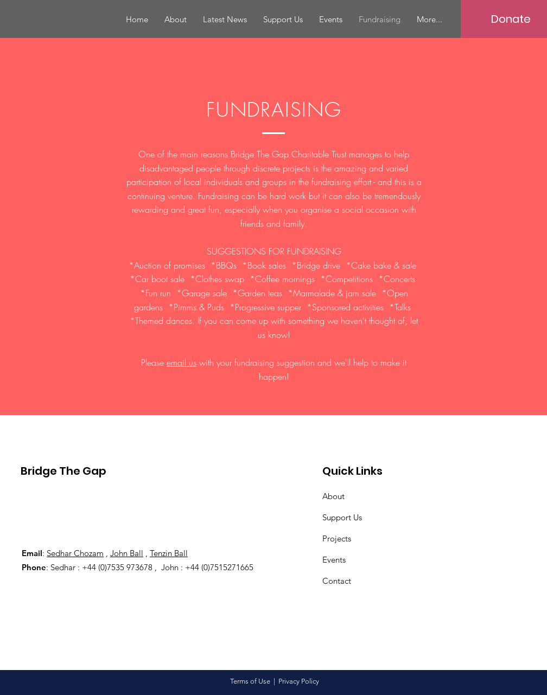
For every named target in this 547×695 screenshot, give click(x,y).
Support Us (342, 517)
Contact (336, 581)
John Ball (126, 553)
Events (334, 559)
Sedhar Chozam (75, 553)
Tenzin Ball (169, 553)
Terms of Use (250, 681)
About (333, 496)
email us (181, 362)
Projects (336, 538)
